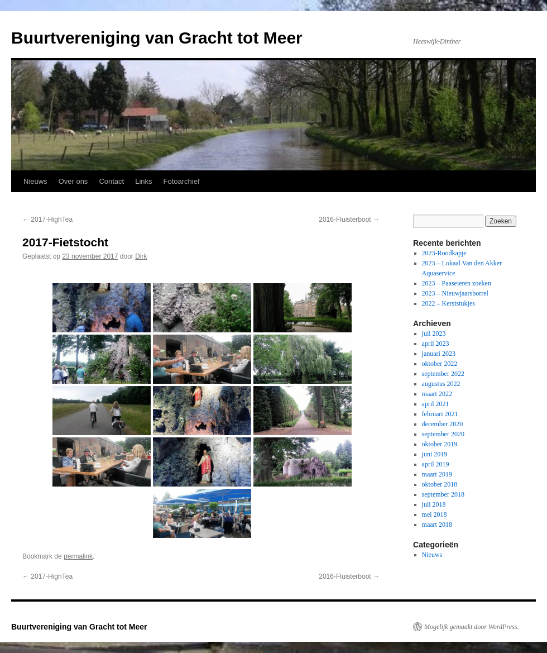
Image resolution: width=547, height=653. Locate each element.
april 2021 (435, 404)
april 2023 (435, 343)
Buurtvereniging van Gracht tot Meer (157, 37)
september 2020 (443, 434)
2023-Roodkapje (444, 253)
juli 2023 (434, 333)
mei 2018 (434, 514)
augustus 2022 (441, 384)
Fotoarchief (182, 181)
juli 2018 (434, 504)
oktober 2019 (440, 444)
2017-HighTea (47, 219)
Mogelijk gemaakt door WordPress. (471, 627)
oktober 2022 (440, 364)
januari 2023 (438, 354)
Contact (111, 181)
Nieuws (35, 181)
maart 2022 (437, 394)
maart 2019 (437, 474)
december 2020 (442, 424)
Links (143, 181)
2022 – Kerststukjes (448, 303)
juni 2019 (435, 454)
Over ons (73, 181)
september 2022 (443, 374)
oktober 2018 (440, 484)
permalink (78, 556)
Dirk (141, 256)
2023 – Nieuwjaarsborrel (455, 293)
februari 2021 (440, 414)
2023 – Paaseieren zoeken (456, 283)
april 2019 (435, 464)
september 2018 (443, 494)
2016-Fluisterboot (349, 219)
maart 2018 (437, 524)
